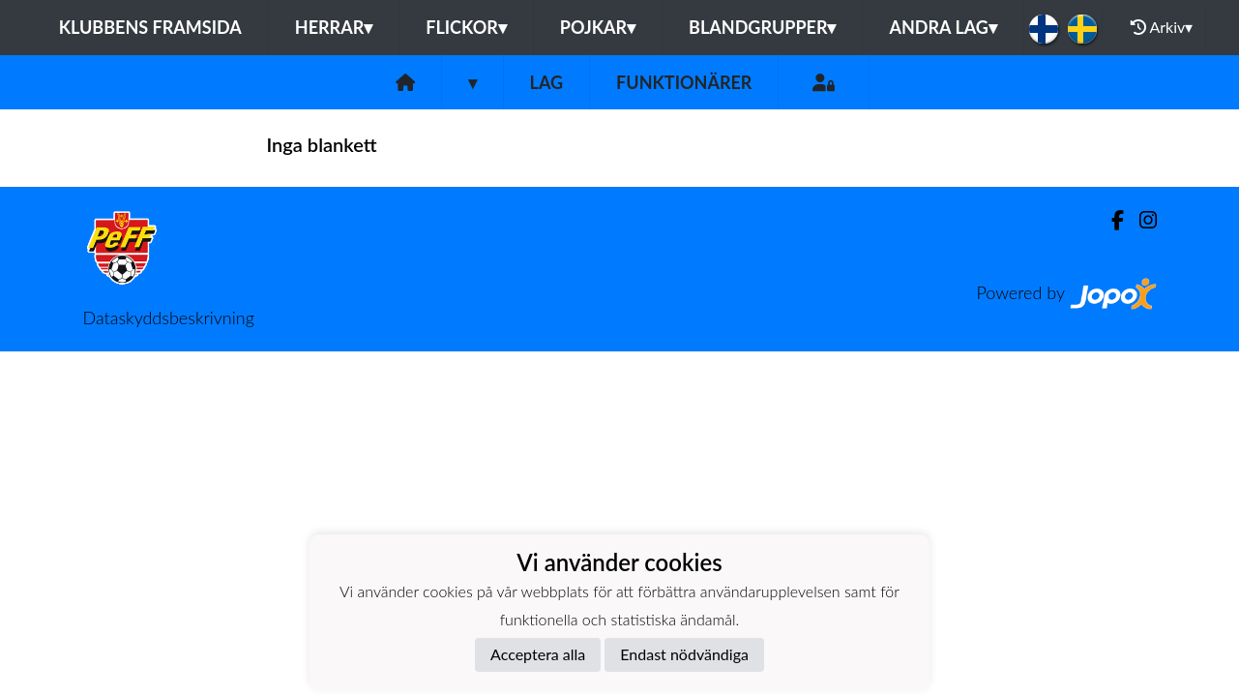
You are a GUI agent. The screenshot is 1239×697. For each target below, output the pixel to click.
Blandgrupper (762, 27)
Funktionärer (684, 82)
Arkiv (1162, 27)
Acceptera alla (537, 654)
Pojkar (597, 27)
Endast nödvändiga (684, 654)
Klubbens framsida (150, 27)
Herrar (333, 27)
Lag (547, 82)
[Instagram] (1140, 220)
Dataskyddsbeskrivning (168, 317)
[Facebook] (1110, 220)
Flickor (466, 27)
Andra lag (942, 27)
